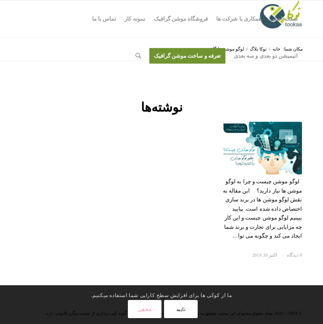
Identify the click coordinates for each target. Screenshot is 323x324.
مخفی (144, 309)
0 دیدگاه (294, 255)
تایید (181, 309)
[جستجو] (138, 56)
